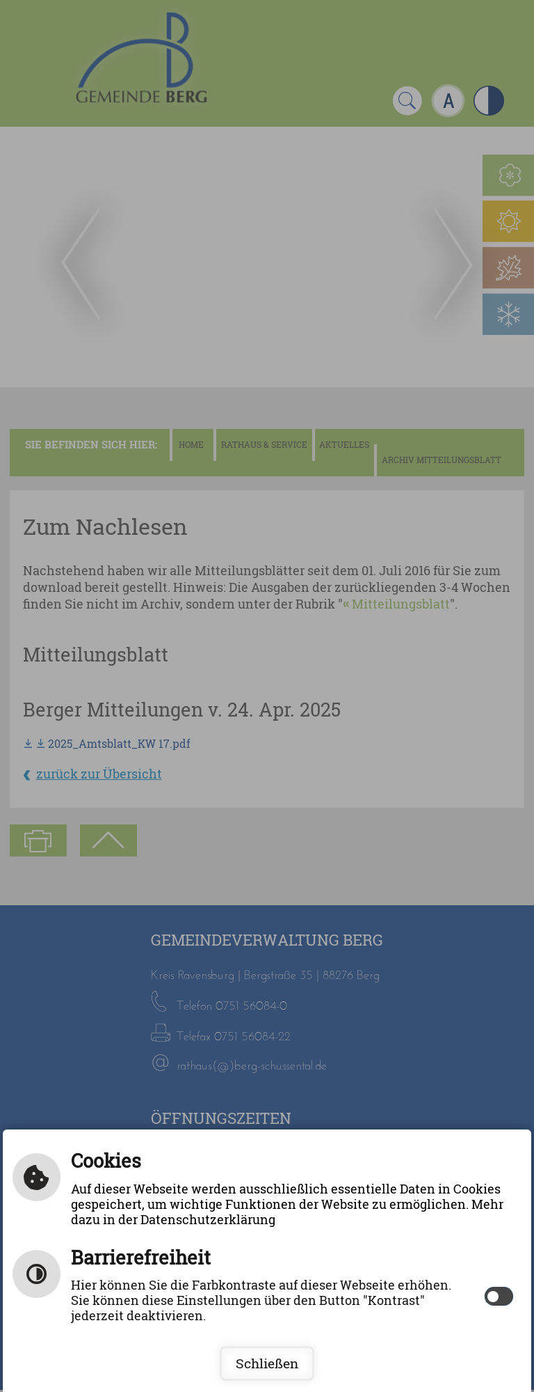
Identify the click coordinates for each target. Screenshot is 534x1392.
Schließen (267, 1363)
